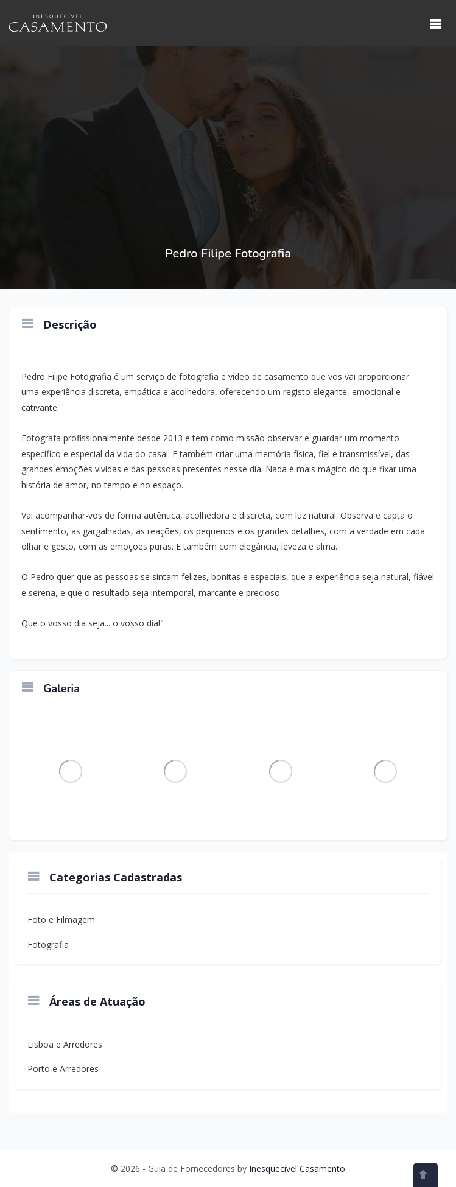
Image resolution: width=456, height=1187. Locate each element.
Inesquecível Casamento (297, 1168)
